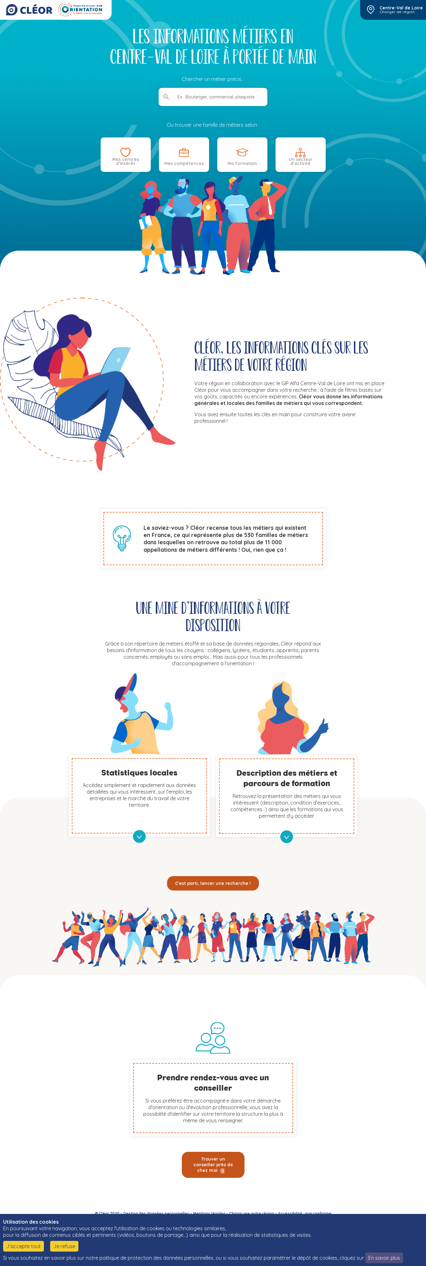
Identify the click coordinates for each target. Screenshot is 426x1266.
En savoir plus (384, 1258)
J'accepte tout (23, 1246)
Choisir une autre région (251, 1213)
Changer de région (397, 12)
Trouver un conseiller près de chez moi (213, 1164)
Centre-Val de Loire (401, 8)
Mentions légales (209, 1213)
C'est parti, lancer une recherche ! (213, 883)
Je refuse (64, 1246)
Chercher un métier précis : (213, 79)
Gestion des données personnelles (156, 1213)
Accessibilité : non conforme (304, 1213)
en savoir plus (139, 836)
